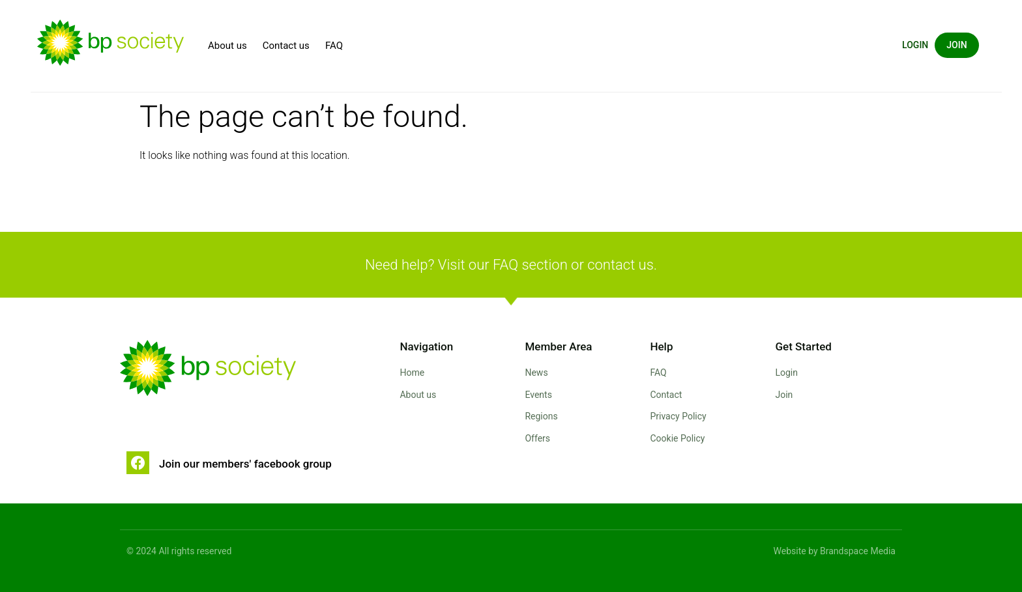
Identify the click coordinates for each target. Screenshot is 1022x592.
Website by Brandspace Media (835, 551)
